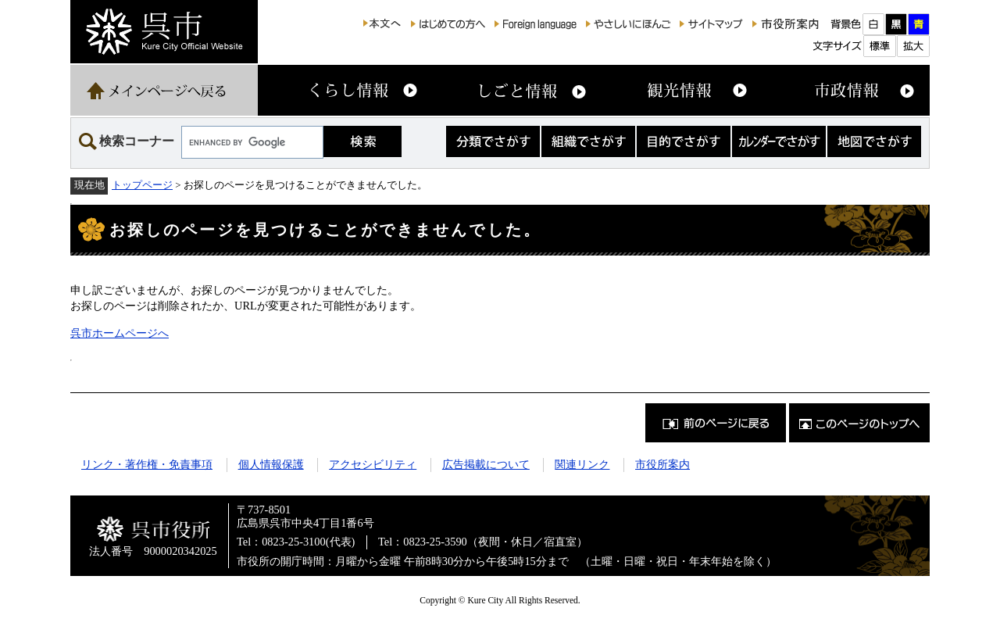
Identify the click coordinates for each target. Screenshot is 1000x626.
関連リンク (582, 464)
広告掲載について (486, 464)
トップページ (142, 185)
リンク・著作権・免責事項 (146, 464)
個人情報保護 (271, 464)
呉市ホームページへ (119, 333)
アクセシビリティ (372, 464)
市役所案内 (662, 464)
